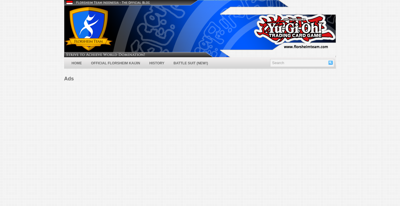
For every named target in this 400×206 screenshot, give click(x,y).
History (157, 63)
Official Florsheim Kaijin (115, 63)
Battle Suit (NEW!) (190, 63)
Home (77, 63)
